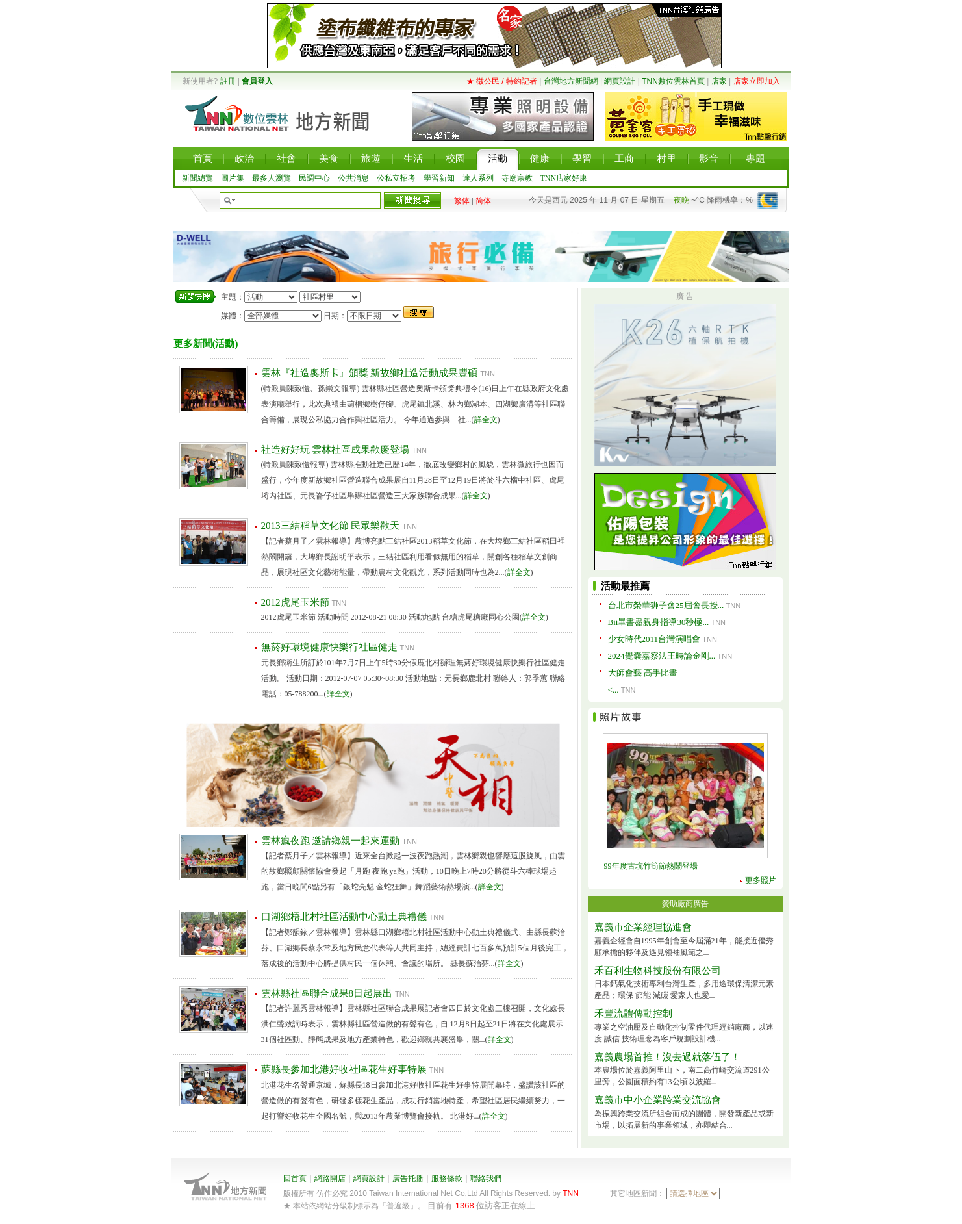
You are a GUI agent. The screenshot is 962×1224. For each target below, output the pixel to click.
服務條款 (446, 1178)
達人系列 (478, 178)
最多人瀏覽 (271, 178)
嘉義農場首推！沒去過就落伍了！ (667, 1057)
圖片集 (232, 178)
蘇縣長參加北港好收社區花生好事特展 (344, 1069)
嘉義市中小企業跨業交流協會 (657, 1100)
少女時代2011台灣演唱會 (654, 639)
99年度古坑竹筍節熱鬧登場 (651, 866)
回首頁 (295, 1178)
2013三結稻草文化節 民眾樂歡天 (330, 525)
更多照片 (760, 880)
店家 (719, 81)
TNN (571, 1193)
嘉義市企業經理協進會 (643, 927)
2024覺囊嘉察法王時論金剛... (662, 656)
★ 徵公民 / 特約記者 (501, 81)
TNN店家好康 (564, 178)
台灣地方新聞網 (571, 81)
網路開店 (330, 1178)
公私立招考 (396, 178)
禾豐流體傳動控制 (633, 1013)
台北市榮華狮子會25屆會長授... (666, 605)
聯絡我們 (485, 1178)
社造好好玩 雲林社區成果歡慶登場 (335, 449)
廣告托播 (408, 1178)
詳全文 (486, 419)
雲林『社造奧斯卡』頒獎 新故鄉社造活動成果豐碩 (369, 373)
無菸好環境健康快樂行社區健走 (329, 647)
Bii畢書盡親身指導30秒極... (658, 622)
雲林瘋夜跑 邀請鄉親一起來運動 (330, 840)
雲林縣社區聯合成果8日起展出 (327, 993)
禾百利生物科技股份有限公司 (657, 970)
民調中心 (314, 178)
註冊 (228, 81)
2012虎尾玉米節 (295, 602)
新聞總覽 (197, 178)
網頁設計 (619, 81)
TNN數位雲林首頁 (673, 81)
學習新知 (439, 178)
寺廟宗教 (517, 178)
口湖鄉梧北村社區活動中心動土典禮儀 (344, 917)
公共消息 (353, 178)
